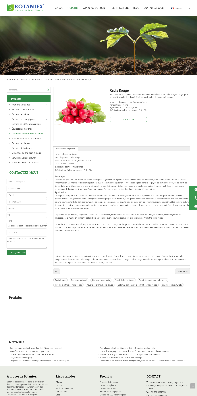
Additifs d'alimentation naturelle (113, 368)
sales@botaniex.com (159, 367)
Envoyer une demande (18, 252)
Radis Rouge (60, 280)
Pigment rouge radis (101, 280)
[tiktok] (31, 369)
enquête (128, 119)
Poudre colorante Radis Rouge (100, 285)
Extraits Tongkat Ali (108, 348)
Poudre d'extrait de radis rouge (68, 285)
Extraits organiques (108, 374)
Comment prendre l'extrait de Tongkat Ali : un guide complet (36, 311)
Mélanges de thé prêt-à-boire (26, 152)
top (192, 385)
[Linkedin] (14, 369)
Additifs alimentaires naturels (26, 138)
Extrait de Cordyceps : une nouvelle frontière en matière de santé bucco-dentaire (134, 314)
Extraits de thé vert (21, 114)
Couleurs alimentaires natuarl (112, 364)
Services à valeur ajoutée (24, 157)
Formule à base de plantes (111, 380)
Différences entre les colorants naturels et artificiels (32, 318)
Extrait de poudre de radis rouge (153, 280)
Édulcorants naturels (22, 128)
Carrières (60, 364)
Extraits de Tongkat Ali (23, 109)
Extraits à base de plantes (111, 371)
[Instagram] (25, 369)
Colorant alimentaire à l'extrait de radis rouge (137, 285)
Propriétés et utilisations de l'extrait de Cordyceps (121, 321)
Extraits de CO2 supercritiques (113, 358)
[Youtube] (20, 369)
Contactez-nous (63, 368)
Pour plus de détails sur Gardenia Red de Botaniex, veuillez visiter (128, 311)
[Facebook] (9, 369)
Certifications (61, 355)
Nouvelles (60, 361)
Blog (58, 358)
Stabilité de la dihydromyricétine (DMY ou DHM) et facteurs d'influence (130, 318)
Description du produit (65, 148)
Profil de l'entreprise (64, 352)
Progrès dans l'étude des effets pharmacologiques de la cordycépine (39, 324)
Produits (59, 348)
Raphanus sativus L (79, 280)
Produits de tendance (109, 345)
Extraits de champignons (24, 119)
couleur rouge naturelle (172, 285)
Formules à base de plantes (25, 162)
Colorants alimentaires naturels (27, 133)
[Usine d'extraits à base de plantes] (98, 45)
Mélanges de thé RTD (109, 377)
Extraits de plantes (21, 143)
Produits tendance (21, 104)
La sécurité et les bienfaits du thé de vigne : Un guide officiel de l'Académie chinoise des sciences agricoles (143, 324)
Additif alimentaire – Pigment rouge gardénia (29, 314)
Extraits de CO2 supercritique (26, 123)
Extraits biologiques (22, 148)
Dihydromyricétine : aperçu (21, 321)
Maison (59, 345)
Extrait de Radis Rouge (124, 280)
